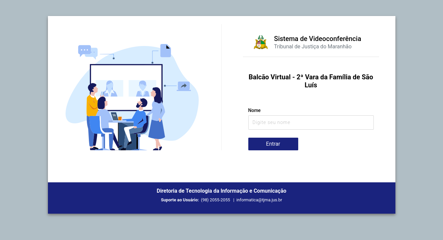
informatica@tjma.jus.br (259, 199)
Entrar (273, 144)
